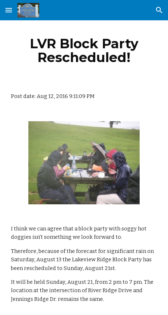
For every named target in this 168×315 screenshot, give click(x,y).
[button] (8, 10)
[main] (84, 50)
